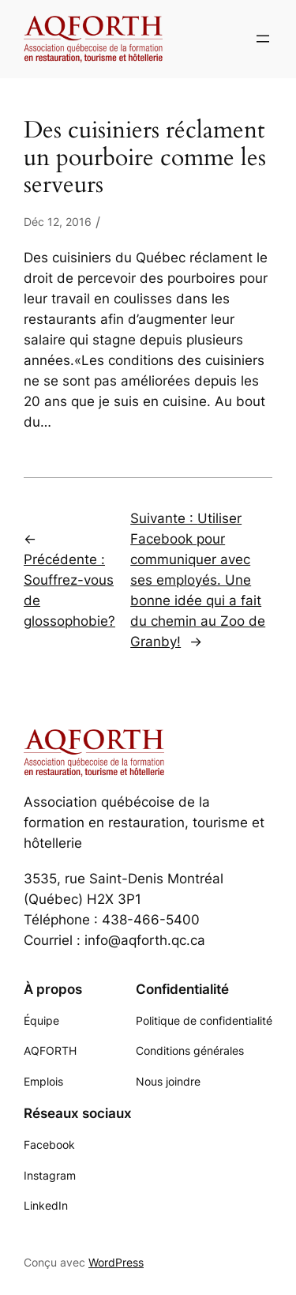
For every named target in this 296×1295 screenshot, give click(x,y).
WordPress (116, 1262)
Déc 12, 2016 (58, 221)
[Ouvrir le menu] (262, 38)
